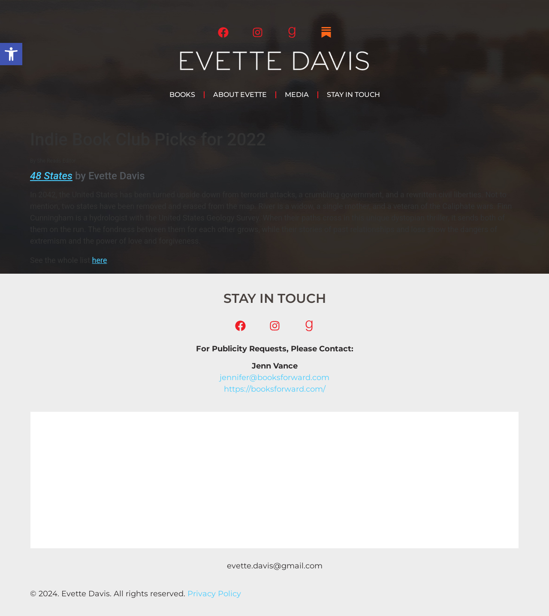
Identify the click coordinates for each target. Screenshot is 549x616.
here (99, 260)
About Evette (240, 95)
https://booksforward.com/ (275, 389)
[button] (11, 54)
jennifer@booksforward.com (274, 377)
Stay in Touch (353, 95)
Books (182, 95)
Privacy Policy (214, 593)
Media (297, 95)
